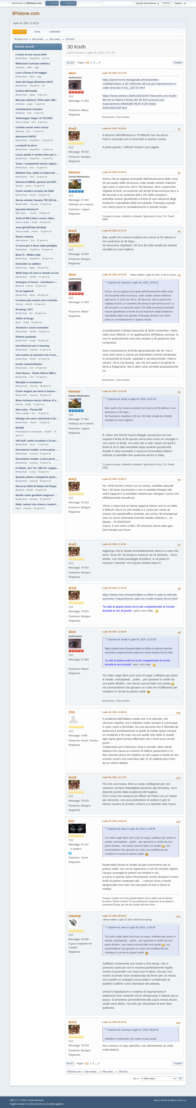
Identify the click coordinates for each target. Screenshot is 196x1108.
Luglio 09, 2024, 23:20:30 (114, 821)
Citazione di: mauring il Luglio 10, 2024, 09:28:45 (133, 1030)
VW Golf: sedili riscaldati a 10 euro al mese (37, 440)
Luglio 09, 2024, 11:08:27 (114, 479)
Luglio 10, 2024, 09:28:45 (114, 916)
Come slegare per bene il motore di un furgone (37, 391)
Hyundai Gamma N (27, 209)
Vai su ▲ (182, 1100)
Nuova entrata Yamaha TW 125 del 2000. (37, 200)
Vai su (69, 1064)
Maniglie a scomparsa (29, 382)
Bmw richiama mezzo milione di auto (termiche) (37, 400)
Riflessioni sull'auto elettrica (33, 63)
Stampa (177, 63)
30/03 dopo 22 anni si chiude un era (37, 273)
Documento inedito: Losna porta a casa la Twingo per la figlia (37, 449)
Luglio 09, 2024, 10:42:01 (114, 172)
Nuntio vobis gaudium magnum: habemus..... (37, 495)
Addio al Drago (25, 318)
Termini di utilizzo (168, 1100)
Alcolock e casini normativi (32, 327)
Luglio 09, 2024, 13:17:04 (114, 777)
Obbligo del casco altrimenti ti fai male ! (37, 418)
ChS (72, 712)
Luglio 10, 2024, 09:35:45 (114, 1022)
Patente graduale (26, 336)
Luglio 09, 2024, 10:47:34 (114, 230)
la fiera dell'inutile (26, 90)
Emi (71, 821)
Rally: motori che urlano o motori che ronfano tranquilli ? (37, 504)
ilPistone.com (25, 13)
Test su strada (22, 122)
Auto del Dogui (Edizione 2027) (34, 81)
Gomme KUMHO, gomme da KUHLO (37, 182)
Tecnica (19, 304)
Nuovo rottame (24, 236)
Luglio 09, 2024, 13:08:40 (114, 712)
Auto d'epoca (22, 240)
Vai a (135, 1078)
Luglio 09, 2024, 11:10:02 (114, 544)
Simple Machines (36, 1100)
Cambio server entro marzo (32, 127)
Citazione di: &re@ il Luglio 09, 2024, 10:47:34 (132, 399)
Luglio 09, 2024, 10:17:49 (114, 73)
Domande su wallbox (28, 263)
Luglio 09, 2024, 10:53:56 (114, 274)
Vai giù (70, 63)
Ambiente (20, 67)
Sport (18, 322)
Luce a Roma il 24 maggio (31, 72)
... (97, 62)
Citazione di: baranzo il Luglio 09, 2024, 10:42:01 (133, 282)
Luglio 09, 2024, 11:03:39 (114, 391)
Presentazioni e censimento (29, 431)
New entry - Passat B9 (29, 409)
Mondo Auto (21, 58)
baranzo (74, 172)
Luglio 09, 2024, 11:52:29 (114, 588)
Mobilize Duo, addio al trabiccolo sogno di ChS (37, 172)
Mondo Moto (22, 204)
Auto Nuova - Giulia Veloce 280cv (36, 373)
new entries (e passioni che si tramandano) (37, 354)
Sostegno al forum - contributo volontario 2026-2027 (37, 282)
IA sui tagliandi (24, 291)
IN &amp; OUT (24, 309)
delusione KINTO (26, 136)
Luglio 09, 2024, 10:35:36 (114, 128)
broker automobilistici (29, 364)
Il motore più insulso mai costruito (36, 300)
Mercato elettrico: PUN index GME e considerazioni (37, 100)
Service (19, 186)
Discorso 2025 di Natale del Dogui (36, 486)
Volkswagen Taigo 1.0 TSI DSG (34, 118)
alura (72, 73)
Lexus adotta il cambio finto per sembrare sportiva (37, 154)
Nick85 (20, 427)
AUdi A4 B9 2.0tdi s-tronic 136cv (35, 218)
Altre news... (21, 213)
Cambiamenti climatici (29, 109)
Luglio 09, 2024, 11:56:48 (114, 632)
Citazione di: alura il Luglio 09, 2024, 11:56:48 (131, 829)
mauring (75, 916)
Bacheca (20, 131)
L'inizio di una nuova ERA (31, 54)
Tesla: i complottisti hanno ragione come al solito (37, 163)
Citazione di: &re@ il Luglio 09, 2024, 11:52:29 (132, 639)
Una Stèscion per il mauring (32, 345)
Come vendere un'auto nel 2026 (35, 191)
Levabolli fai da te (26, 145)
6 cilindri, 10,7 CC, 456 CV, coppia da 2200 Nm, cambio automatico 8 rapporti (37, 468)
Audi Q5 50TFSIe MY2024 (31, 227)
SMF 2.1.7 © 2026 (18, 1100)
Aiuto (156, 1100)
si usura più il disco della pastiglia (36, 245)
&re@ (73, 128)
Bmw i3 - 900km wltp (28, 254)
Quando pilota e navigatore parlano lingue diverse (37, 477)
